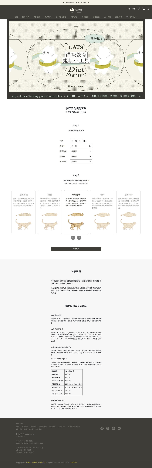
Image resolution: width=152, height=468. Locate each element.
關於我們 (25, 426)
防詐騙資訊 (61, 426)
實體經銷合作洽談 (74, 426)
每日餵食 (63, 161)
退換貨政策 (43, 426)
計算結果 (76, 249)
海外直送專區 (61, 17)
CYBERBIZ (73, 462)
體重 (62, 146)
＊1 (64, 145)
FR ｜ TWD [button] (131, 9)
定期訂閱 (73, 17)
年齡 (61, 141)
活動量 (62, 156)
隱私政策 (52, 426)
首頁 (16, 17)
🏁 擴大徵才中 (132, 17)
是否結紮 (63, 151)
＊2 (88, 180)
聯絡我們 (38, 429)
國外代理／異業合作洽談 (24, 429)
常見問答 (118, 17)
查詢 (17, 426)
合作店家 (107, 17)
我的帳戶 (34, 426)
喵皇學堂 (96, 17)
